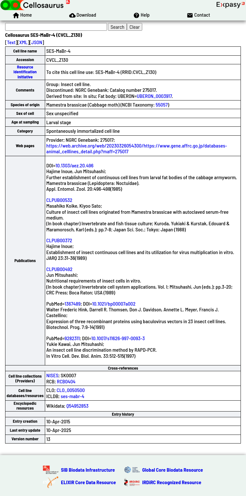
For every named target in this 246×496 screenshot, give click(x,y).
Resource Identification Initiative (25, 71)
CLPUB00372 (59, 240)
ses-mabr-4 (72, 396)
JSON (36, 42)
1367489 (73, 303)
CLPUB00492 (59, 269)
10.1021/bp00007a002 (113, 303)
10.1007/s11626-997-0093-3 (118, 338)
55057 (162, 104)
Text (11, 42)
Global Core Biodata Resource (172, 470)
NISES (52, 375)
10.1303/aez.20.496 (74, 165)
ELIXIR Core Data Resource (88, 482)
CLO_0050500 (71, 390)
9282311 (72, 338)
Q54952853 (77, 406)
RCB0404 (66, 381)
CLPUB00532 (59, 200)
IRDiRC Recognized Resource (171, 482)
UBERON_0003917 (154, 96)
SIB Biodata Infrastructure (88, 470)
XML (23, 42)
